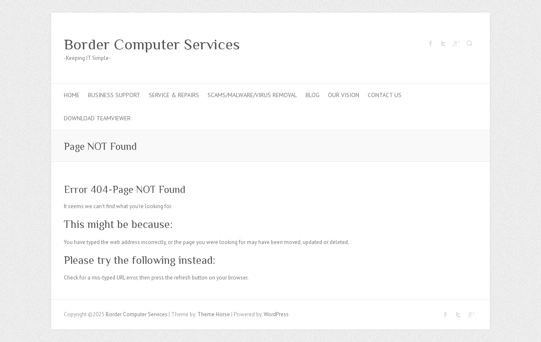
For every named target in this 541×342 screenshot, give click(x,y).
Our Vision (343, 95)
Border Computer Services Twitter (443, 43)
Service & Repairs (174, 95)
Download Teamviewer (97, 118)
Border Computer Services (152, 44)
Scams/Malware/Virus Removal (252, 95)
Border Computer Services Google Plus (456, 43)
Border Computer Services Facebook (430, 43)
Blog (313, 95)
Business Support (114, 95)
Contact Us (385, 95)
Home (71, 95)
